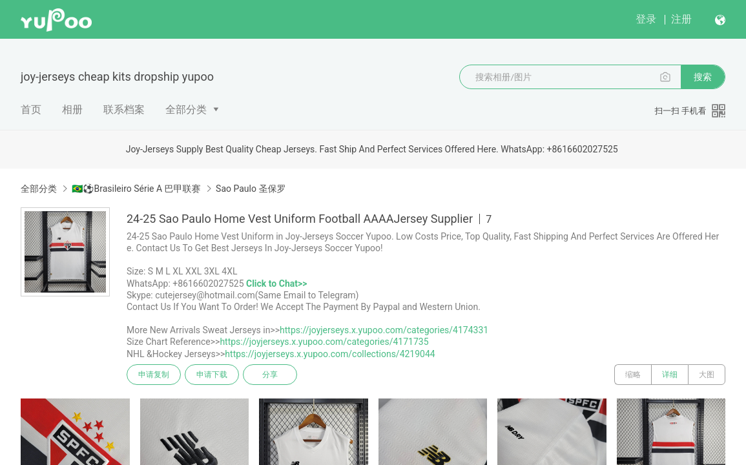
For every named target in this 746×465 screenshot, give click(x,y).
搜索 (703, 77)
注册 (681, 19)
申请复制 (153, 374)
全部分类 (186, 109)
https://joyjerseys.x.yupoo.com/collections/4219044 (330, 354)
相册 (72, 109)
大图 (706, 374)
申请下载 (211, 374)
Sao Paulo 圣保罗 (250, 188)
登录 (646, 19)
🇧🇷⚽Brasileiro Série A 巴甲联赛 (136, 188)
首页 (31, 109)
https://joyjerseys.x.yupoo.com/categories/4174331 (384, 330)
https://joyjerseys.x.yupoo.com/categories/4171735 (324, 341)
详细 (670, 374)
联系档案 (124, 109)
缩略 (633, 374)
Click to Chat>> (276, 283)
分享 (270, 374)
